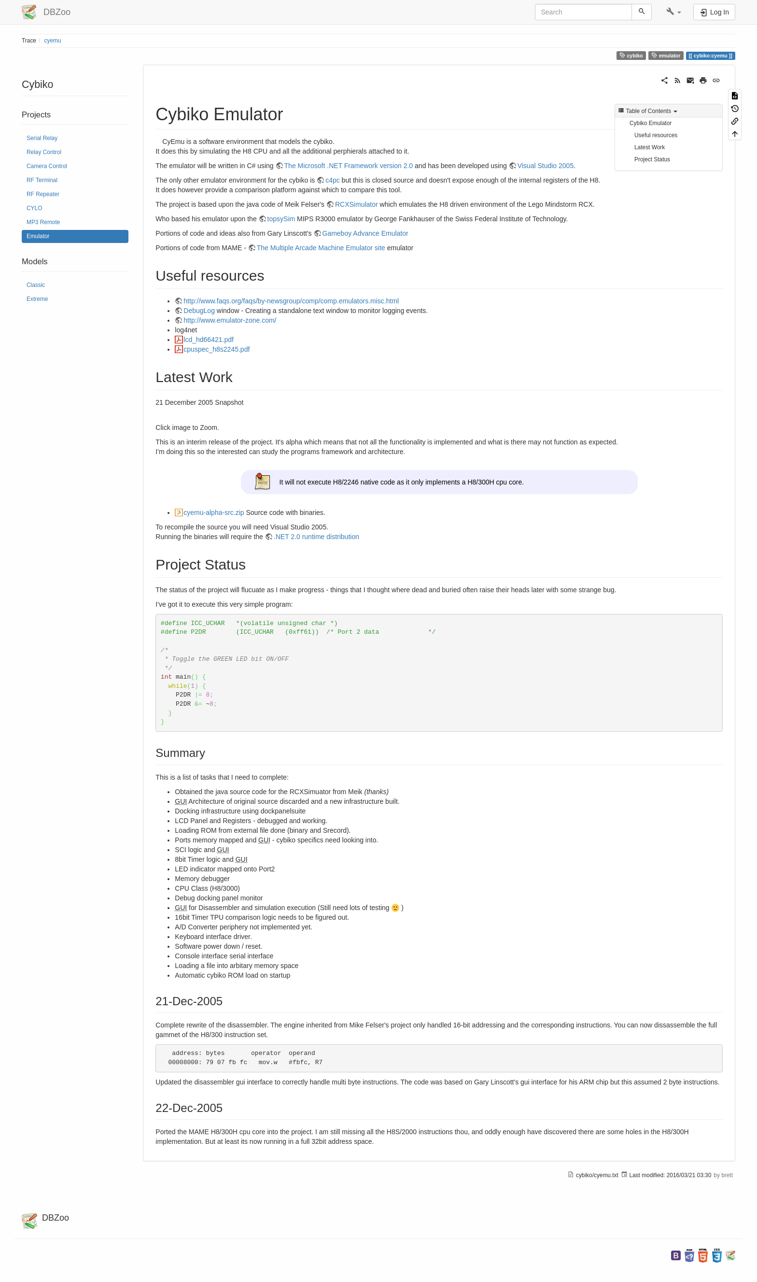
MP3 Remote (43, 222)
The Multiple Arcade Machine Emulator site (321, 248)
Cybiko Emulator (651, 123)
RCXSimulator (356, 204)
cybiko (631, 55)
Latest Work (649, 147)
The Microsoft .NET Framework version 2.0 (348, 166)
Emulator (38, 236)
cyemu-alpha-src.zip (213, 512)
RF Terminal (42, 180)
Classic (36, 285)
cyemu (52, 40)
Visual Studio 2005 (546, 166)
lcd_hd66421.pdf (208, 339)
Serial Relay (42, 138)
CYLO (34, 208)
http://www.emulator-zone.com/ (229, 320)
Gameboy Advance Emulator (365, 233)
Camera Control (47, 166)
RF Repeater (43, 194)
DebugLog (199, 310)
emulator (665, 55)
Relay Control (44, 152)
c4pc (332, 180)
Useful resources (655, 135)
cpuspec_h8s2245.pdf (216, 349)
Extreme (37, 299)
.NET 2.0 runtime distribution (316, 537)
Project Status (652, 159)
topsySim (281, 219)
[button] (673, 12)
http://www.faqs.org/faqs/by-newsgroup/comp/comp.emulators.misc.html (291, 301)
